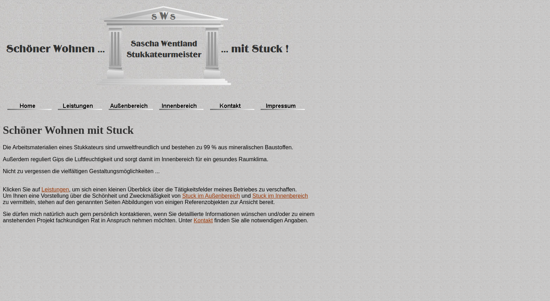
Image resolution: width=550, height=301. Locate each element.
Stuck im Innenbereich (280, 196)
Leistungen (55, 189)
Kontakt (203, 220)
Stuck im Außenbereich (211, 196)
